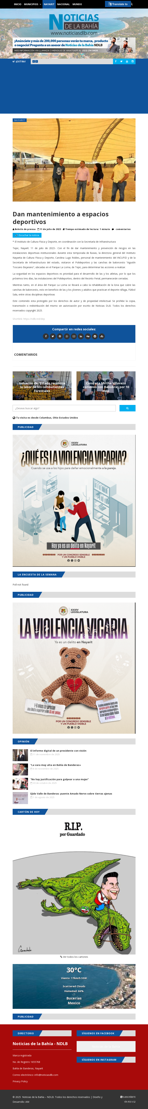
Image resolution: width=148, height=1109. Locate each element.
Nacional (63, 4)
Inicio (17, 4)
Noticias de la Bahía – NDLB (38, 1097)
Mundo (77, 4)
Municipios (31, 4)
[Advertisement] (74, 90)
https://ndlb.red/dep (34, 318)
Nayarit (49, 4)
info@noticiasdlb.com (46, 1074)
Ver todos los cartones (74, 956)
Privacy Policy (20, 1081)
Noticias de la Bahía (106, 1046)
